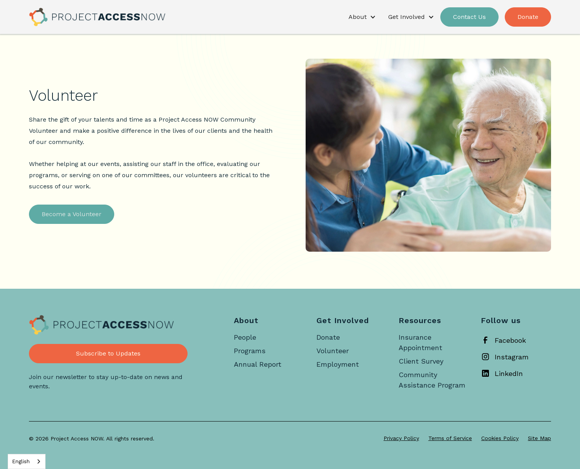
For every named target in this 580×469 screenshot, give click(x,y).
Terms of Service (450, 438)
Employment (337, 364)
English (21, 461)
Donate (527, 16)
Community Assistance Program (432, 380)
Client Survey (421, 361)
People (245, 337)
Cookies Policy (500, 438)
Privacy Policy (401, 438)
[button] (362, 17)
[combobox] (27, 461)
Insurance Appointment (420, 342)
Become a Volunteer (71, 214)
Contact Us (469, 16)
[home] (97, 17)
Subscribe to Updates (108, 353)
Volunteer (332, 351)
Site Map (539, 438)
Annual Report (257, 364)
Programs (249, 351)
